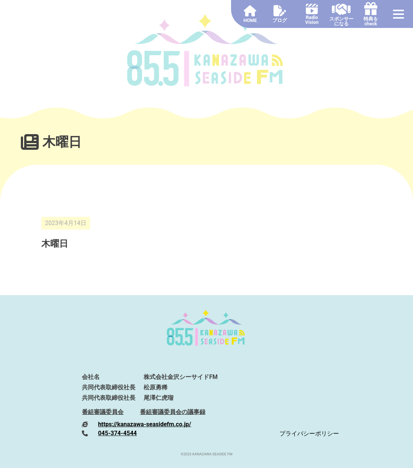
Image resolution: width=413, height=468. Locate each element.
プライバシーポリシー (309, 433)
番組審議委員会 (103, 411)
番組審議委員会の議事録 (172, 411)
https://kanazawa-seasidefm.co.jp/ (144, 424)
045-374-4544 (117, 433)
